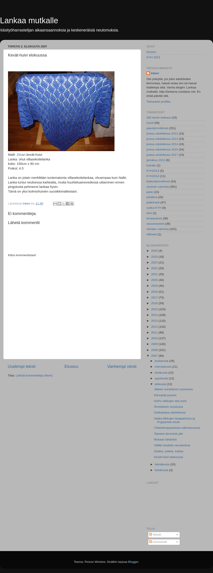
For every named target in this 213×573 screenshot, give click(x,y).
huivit (150, 123)
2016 (155, 303)
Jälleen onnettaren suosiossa (173, 389)
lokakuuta (161, 372)
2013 (155, 320)
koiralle (151, 165)
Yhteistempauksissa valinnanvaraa (177, 427)
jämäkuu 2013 (155, 160)
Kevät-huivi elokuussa (168, 457)
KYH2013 (152, 170)
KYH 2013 (153, 57)
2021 (155, 274)
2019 (155, 285)
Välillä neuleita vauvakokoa (172, 445)
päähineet (153, 202)
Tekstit (155, 534)
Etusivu (71, 366)
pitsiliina (151, 197)
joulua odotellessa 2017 (162, 154)
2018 (155, 291)
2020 (155, 280)
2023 (155, 262)
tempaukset (154, 218)
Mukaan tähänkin (165, 439)
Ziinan (21, 154)
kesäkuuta (162, 470)
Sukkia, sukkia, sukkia (168, 451)
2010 (155, 338)
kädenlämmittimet (158, 181)
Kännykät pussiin (165, 395)
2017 (155, 297)
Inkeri (155, 73)
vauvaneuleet (155, 223)
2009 (155, 344)
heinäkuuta (162, 464)
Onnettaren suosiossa (168, 406)
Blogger (133, 561)
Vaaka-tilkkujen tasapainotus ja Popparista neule (174, 420)
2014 (155, 315)
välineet (151, 234)
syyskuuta (162, 378)
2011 (155, 332)
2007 (155, 355)
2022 (155, 268)
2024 (155, 256)
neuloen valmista (157, 186)
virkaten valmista (157, 229)
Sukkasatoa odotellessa (170, 412)
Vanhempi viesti (121, 366)
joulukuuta (162, 361)
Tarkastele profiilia (158, 101)
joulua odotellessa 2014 (162, 144)
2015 (155, 309)
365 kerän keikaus (158, 117)
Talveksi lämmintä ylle (168, 433)
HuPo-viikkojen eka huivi (170, 401)
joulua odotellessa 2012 (162, 133)
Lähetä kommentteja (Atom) (34, 375)
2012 (155, 326)
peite (149, 192)
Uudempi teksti (22, 366)
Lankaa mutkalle (29, 20)
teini (149, 213)
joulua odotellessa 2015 (162, 149)
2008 (155, 350)
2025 (155, 250)
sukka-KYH (154, 207)
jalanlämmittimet (157, 128)
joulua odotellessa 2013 (162, 138)
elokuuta (161, 384)
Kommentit (158, 542)
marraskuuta (163, 366)
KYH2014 (152, 176)
